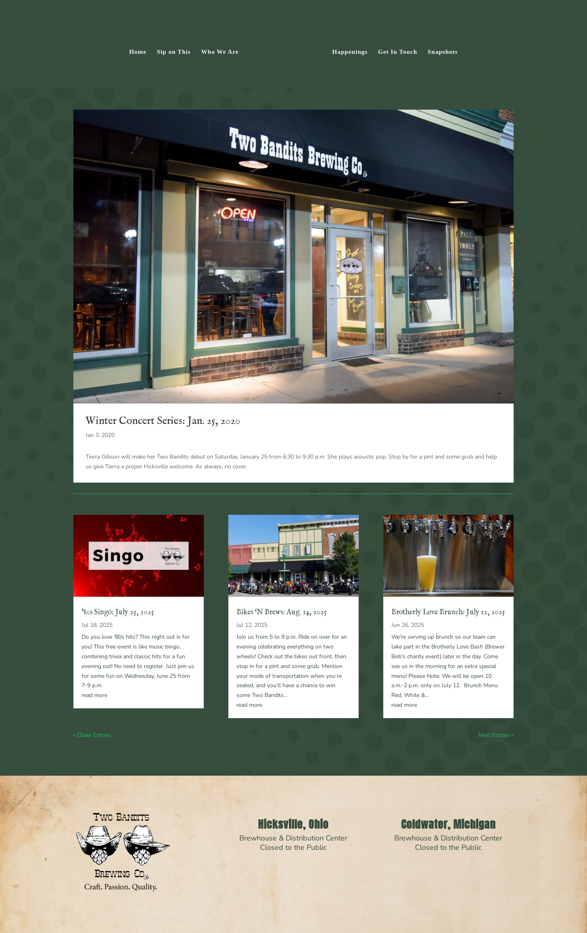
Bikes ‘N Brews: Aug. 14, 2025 (281, 612)
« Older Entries (92, 735)
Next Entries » (496, 735)
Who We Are (220, 52)
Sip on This (174, 52)
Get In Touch (397, 52)
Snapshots (443, 52)
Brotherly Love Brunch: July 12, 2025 (448, 612)
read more (94, 695)
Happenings (350, 52)
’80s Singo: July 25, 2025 (118, 612)
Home (137, 52)
